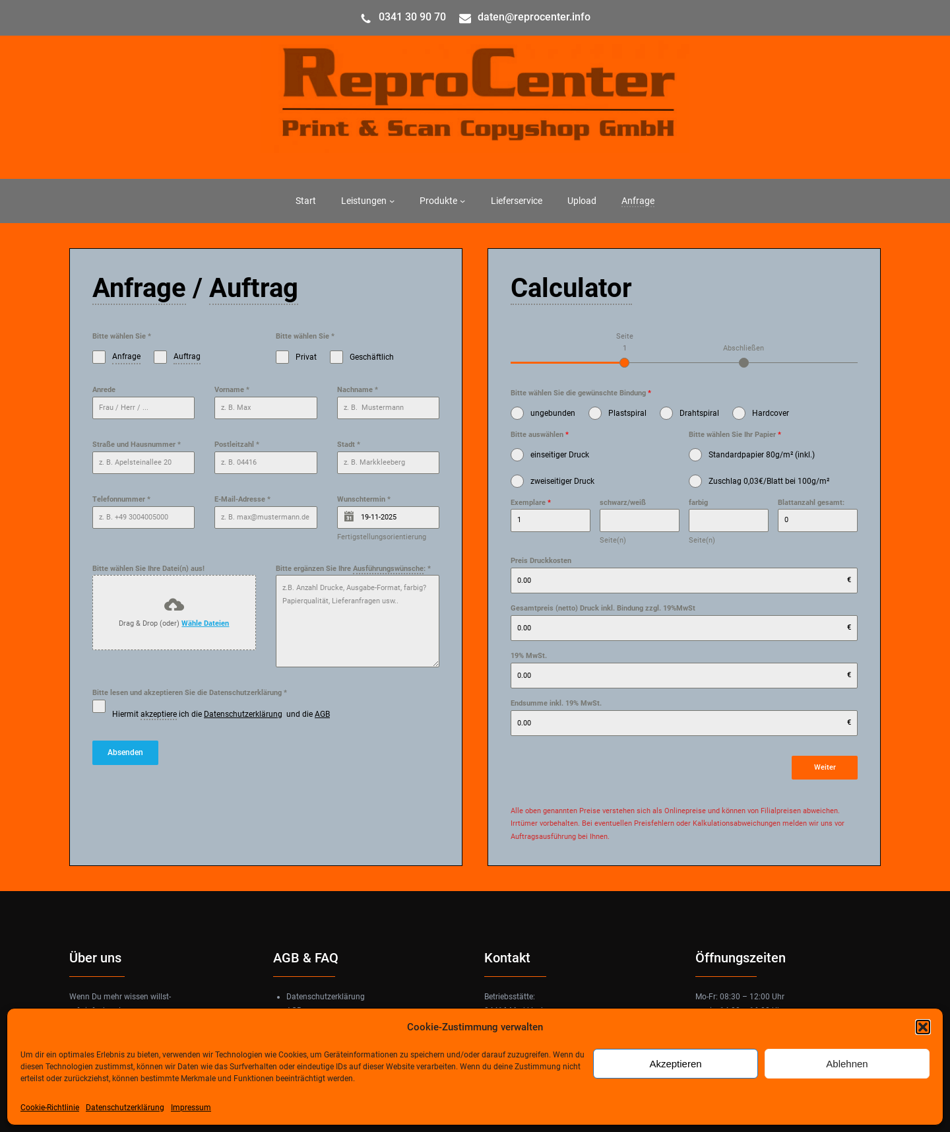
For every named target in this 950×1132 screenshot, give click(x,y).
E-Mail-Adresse (242, 499)
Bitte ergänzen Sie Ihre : (353, 569)
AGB (322, 714)
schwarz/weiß (623, 502)
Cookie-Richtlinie (49, 1107)
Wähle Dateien (205, 623)
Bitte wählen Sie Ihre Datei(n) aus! (148, 568)
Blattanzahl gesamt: (811, 502)
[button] (923, 1027)
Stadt (348, 444)
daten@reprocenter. (525, 17)
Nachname (357, 389)
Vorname (231, 389)
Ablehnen (847, 1063)
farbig (698, 502)
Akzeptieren (675, 1063)
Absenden (125, 752)
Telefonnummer (121, 499)
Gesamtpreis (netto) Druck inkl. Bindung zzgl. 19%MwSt (603, 608)
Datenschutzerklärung (125, 1107)
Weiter (825, 767)
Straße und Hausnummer (136, 444)
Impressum (191, 1107)
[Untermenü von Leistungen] (392, 200)
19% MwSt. (529, 655)
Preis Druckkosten (541, 560)
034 (387, 17)
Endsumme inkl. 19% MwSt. (556, 703)
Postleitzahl (236, 444)
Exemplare (531, 502)
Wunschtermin (364, 499)
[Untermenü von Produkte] (462, 200)
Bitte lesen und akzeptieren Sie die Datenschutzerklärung (189, 692)
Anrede (103, 389)
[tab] (624, 349)
